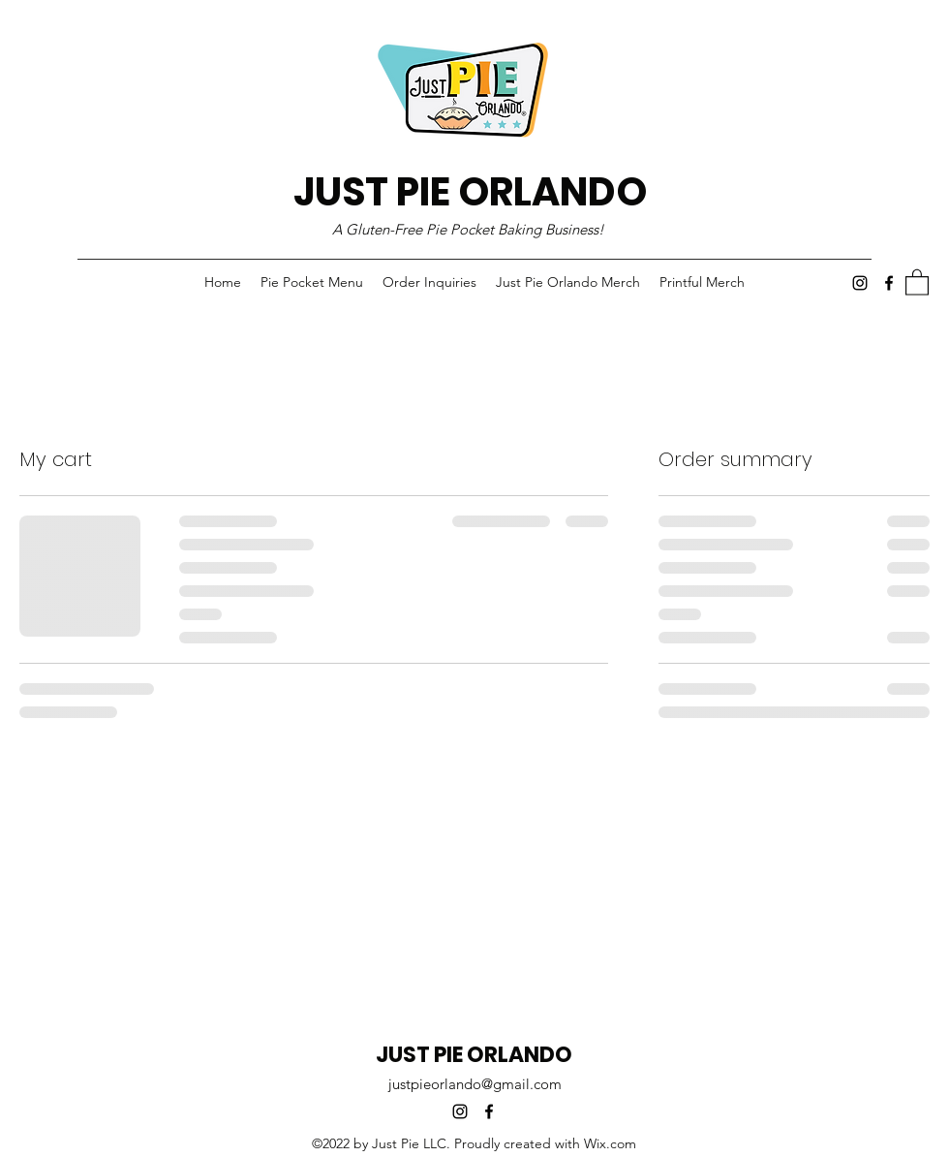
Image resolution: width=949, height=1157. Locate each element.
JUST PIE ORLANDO (470, 192)
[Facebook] (889, 283)
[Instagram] (860, 283)
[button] (917, 281)
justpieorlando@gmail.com (475, 1084)
